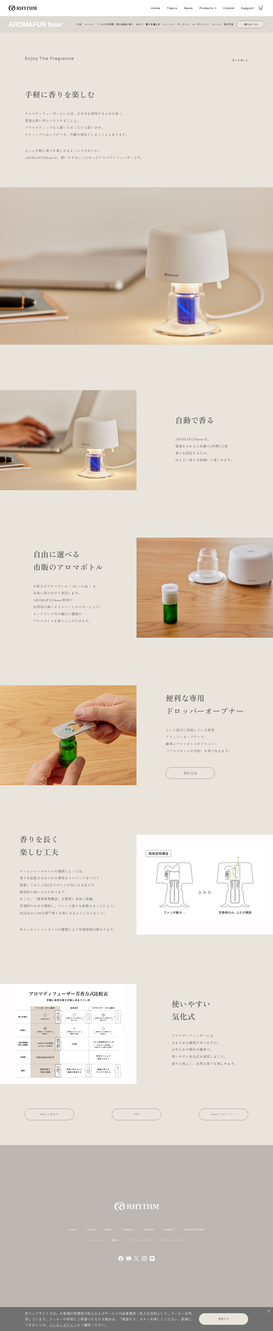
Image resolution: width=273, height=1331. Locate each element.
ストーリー (169, 24)
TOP (79, 24)
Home (155, 8)
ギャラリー (183, 24)
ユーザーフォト (200, 24)
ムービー (89, 24)
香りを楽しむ (153, 24)
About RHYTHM (194, 1229)
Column (229, 8)
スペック (217, 24)
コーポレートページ (95, 1240)
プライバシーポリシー (141, 1240)
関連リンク (117, 1240)
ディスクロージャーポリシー (173, 1240)
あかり (139, 24)
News (188, 8)
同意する (223, 1319)
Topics (172, 8)
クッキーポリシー (63, 1324)
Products (206, 8)
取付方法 (229, 24)
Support (247, 8)
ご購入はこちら (250, 24)
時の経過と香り (124, 24)
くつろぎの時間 (105, 24)
